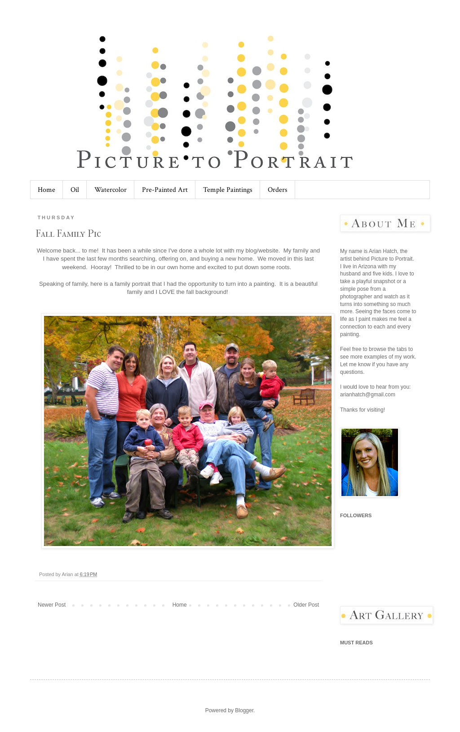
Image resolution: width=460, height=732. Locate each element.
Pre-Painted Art (165, 190)
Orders (278, 190)
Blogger (244, 710)
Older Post (306, 605)
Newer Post (52, 605)
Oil (75, 190)
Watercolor (110, 190)
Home (46, 190)
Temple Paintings (227, 190)
